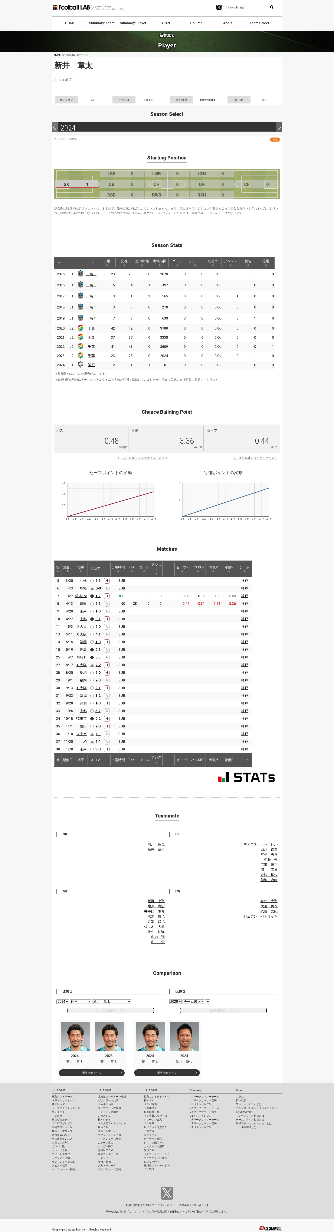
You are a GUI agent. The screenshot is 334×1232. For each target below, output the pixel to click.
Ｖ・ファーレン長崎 (63, 1169)
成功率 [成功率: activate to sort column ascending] (213, 262)
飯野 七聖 (156, 901)
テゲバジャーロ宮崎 (109, 1169)
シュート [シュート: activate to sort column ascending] (195, 262)
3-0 (98, 749)
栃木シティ (104, 1119)
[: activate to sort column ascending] (67, 262)
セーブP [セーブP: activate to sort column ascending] (182, 568)
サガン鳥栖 (104, 1161)
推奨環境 (145, 1205)
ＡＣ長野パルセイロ (155, 1115)
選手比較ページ (92, 1072)
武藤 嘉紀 (269, 911)
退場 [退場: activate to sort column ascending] (265, 262)
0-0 (98, 588)
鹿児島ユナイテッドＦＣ (158, 1165)
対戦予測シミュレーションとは (254, 1123)
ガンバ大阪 (58, 1146)
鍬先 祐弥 (156, 932)
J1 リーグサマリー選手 (203, 1100)
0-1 (98, 619)
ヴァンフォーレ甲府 (109, 1134)
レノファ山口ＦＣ (154, 1142)
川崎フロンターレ (62, 1127)
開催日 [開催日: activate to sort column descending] (68, 568)
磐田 (83, 726)
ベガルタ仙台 (105, 1104)
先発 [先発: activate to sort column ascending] (124, 262)
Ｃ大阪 (81, 634)
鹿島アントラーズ (62, 1096)
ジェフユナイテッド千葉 (66, 1108)
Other (239, 1090)
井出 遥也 (156, 921)
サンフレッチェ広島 (63, 1161)
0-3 (98, 657)
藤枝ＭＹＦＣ (105, 1150)
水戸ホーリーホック (63, 1100)
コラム (240, 1096)
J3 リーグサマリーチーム (204, 1119)
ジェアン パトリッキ (260, 916)
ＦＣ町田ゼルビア (62, 1123)
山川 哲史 (269, 849)
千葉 (91, 328)
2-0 (98, 627)
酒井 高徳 (269, 870)
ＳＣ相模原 (150, 1108)
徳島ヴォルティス (108, 1154)
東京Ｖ (81, 734)
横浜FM (81, 596)
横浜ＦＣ (103, 1127)
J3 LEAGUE (150, 1090)
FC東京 (81, 719)
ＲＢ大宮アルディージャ (112, 1123)
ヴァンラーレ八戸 (108, 1100)
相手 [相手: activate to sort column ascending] (80, 568)
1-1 (98, 734)
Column (196, 23)
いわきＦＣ (104, 1115)
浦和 (83, 703)
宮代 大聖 (269, 901)
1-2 (98, 596)
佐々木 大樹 (154, 927)
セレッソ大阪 (59, 1150)
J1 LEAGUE (58, 1090)
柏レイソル (58, 1111)
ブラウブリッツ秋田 (109, 1108)
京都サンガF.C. (60, 1142)
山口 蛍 (158, 942)
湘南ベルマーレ (107, 1131)
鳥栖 (83, 588)
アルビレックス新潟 (109, 1138)
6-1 (98, 581)
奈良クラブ (150, 1134)
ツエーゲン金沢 (153, 1119)
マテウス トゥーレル (260, 844)
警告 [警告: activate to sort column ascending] (248, 262)
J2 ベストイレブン (201, 1115)
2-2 (98, 665)
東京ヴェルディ (61, 1119)
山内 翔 (158, 937)
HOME (70, 23)
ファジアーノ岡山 (62, 1157)
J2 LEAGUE (104, 1090)
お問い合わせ (199, 1205)
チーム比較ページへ (110, 1010)
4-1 (98, 634)
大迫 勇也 (269, 906)
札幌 (83, 581)
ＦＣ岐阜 (149, 1123)
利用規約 (132, 1205)
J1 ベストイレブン (201, 1104)
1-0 (98, 611)
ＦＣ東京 (57, 1115)
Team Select (259, 23)
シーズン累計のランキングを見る (255, 458)
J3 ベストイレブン (201, 1127)
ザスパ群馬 (150, 1104)
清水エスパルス (61, 1134)
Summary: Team (101, 23)
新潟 (83, 696)
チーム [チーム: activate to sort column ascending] (244, 568)
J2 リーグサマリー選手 (203, 1111)
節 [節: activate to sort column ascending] (58, 568)
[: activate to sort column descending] (59, 262)
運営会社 (184, 1205)
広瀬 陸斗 (269, 865)
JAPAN (165, 23)
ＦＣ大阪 (149, 1131)
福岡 (83, 642)
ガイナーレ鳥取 (153, 1138)
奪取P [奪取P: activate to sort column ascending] (213, 568)
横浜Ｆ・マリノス (62, 1131)
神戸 (91, 365)
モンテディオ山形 (108, 1111)
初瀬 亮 (271, 860)
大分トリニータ (107, 1165)
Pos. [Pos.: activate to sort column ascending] (131, 568)
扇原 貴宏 (156, 906)
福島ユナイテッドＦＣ (157, 1096)
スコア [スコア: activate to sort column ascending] (95, 569)
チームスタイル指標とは (250, 1119)
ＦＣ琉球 (149, 1169)
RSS (275, 139)
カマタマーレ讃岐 (154, 1146)
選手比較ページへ (223, 1010)
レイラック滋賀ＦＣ (155, 1127)
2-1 (98, 604)
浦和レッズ (58, 1104)
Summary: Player (133, 23)
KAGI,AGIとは (244, 1111)
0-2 (98, 719)
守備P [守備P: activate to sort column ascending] (229, 568)
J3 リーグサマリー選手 (203, 1123)
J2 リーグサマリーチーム (204, 1108)
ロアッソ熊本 (151, 1161)
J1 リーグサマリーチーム (204, 1096)
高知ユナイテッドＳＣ (157, 1154)
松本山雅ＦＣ (151, 1111)
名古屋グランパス (62, 1138)
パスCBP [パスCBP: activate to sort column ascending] (197, 568)
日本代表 (241, 1100)
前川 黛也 (156, 844)
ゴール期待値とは (246, 1127)
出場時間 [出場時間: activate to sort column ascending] (160, 262)
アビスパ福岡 (59, 1165)
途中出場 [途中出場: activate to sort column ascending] (142, 262)
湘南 (83, 611)
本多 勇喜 (269, 854)
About (227, 23)
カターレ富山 (105, 1142)
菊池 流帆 (269, 880)
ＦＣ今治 (103, 1157)
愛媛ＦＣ (149, 1150)
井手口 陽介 (154, 911)
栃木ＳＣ (149, 1100)
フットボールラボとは (249, 1104)
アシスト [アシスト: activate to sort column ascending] (230, 262)
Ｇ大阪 (81, 665)
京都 (83, 619)
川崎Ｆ (91, 274)
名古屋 (81, 627)
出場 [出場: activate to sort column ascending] (107, 262)
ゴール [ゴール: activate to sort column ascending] (177, 262)
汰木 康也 (156, 916)
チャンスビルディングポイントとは (141, 458)
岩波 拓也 (269, 875)
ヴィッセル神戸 (61, 1154)
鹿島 (83, 650)
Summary (196, 1090)
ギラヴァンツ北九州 (155, 1157)
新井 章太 (156, 849)
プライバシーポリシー (164, 1205)
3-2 (98, 696)
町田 (83, 604)
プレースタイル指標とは (250, 1115)
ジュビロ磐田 (105, 1146)
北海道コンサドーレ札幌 (112, 1096)
